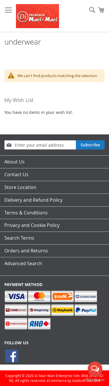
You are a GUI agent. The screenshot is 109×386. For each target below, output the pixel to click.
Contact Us (16, 174)
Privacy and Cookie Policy (32, 225)
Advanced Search (23, 263)
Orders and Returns (26, 250)
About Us (14, 162)
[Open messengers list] (95, 369)
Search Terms (19, 238)
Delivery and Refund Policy (33, 200)
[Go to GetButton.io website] (95, 380)
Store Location (20, 187)
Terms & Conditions (26, 213)
